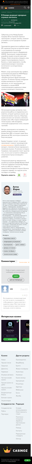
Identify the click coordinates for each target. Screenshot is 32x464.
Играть (10, 339)
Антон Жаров (16, 187)
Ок (27, 460)
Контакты (19, 431)
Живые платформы (22, 369)
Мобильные (19, 390)
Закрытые (4, 366)
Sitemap (18, 439)
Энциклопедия (6, 400)
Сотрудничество (6, 408)
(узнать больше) (12, 461)
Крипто (18, 366)
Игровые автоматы (7, 375)
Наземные (19, 375)
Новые (3, 360)
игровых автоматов (7, 145)
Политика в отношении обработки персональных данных (20, 421)
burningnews (14, 19)
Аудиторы (19, 387)
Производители (21, 360)
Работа (3, 411)
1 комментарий (7, 25)
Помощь (18, 428)
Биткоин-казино (6, 397)
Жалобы (18, 396)
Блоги (18, 393)
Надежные (4, 372)
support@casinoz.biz (15, 4)
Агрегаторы (19, 372)
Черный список (6, 363)
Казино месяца (20, 378)
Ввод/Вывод (20, 363)
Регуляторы (19, 384)
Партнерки (4, 414)
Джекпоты (4, 369)
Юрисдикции (20, 381)
